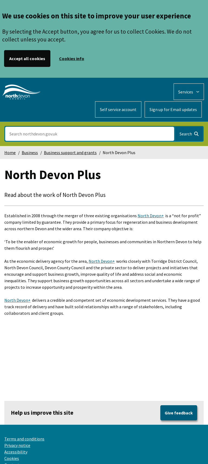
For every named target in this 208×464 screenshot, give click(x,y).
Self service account (118, 109)
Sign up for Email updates (173, 109)
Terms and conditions (24, 439)
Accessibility (15, 452)
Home (10, 152)
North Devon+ (151, 215)
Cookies (11, 458)
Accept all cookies (27, 58)
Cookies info (71, 58)
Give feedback (179, 413)
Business (30, 152)
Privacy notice (17, 445)
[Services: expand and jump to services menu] (189, 92)
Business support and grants (70, 152)
